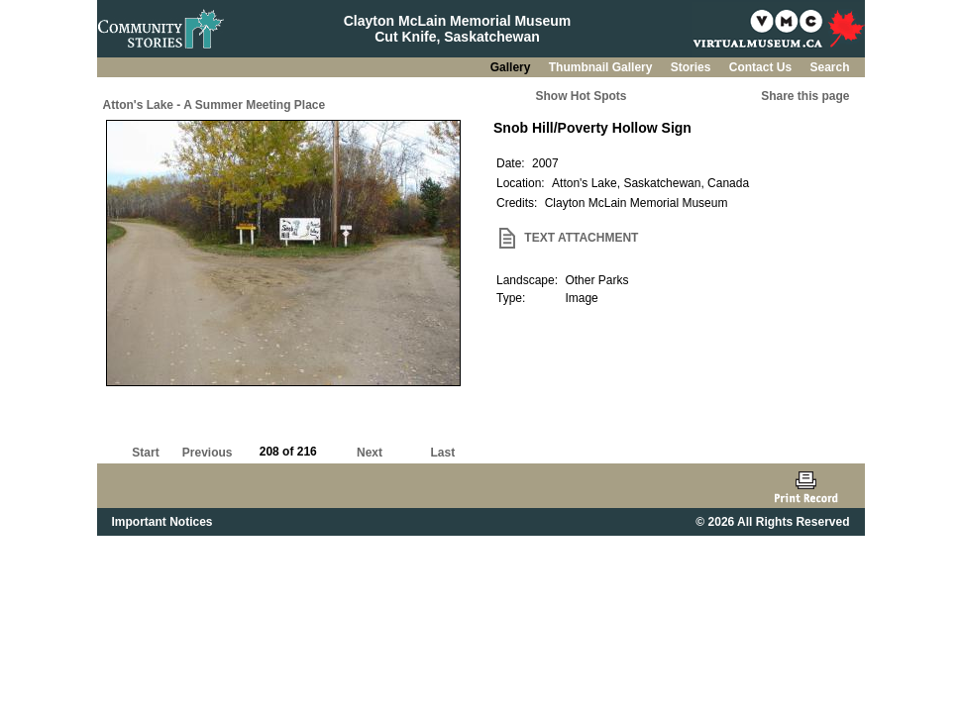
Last (442, 452)
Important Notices (162, 522)
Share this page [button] (805, 96)
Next (369, 452)
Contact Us (762, 67)
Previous (207, 452)
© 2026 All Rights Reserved (772, 522)
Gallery (512, 67)
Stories (692, 67)
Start (145, 452)
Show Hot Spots (581, 96)
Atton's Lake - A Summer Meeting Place (214, 105)
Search (829, 67)
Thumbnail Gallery (602, 67)
